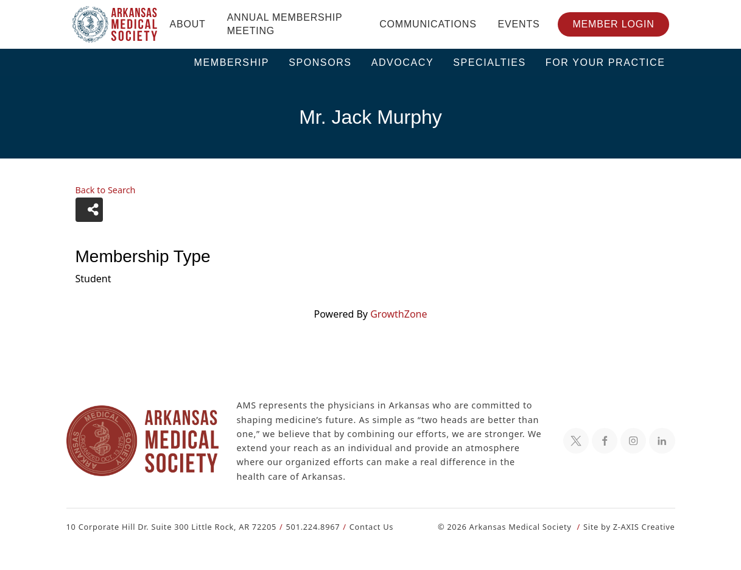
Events (519, 24)
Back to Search (105, 190)
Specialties (489, 62)
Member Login (613, 24)
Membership (232, 62)
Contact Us (363, 526)
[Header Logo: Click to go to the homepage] (115, 24)
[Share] (89, 210)
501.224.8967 (307, 526)
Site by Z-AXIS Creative (629, 526)
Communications (427, 24)
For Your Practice (605, 62)
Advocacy (402, 62)
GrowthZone (398, 313)
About (188, 24)
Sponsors (320, 62)
